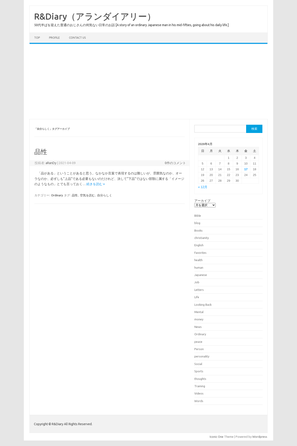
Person (199, 349)
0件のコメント (175, 163)
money (198, 319)
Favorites (200, 252)
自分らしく (104, 195)
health (198, 260)
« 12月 (202, 187)
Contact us (77, 37)
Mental (199, 312)
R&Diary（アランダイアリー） (95, 16)
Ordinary (57, 195)
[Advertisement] (148, 81)
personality (201, 356)
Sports (198, 371)
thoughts (200, 378)
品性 (40, 151)
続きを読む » (95, 184)
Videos (199, 393)
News (198, 326)
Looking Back (203, 304)
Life (196, 297)
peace (198, 341)
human (198, 267)
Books (198, 230)
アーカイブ (202, 201)
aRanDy (51, 163)
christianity (201, 237)
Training (199, 386)
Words (198, 401)
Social (198, 363)
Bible (197, 215)
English (199, 245)
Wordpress (259, 436)
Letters (199, 289)
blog (197, 222)
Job (196, 282)
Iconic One (216, 436)
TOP (37, 37)
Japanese (200, 274)
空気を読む (87, 195)
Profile (54, 37)
